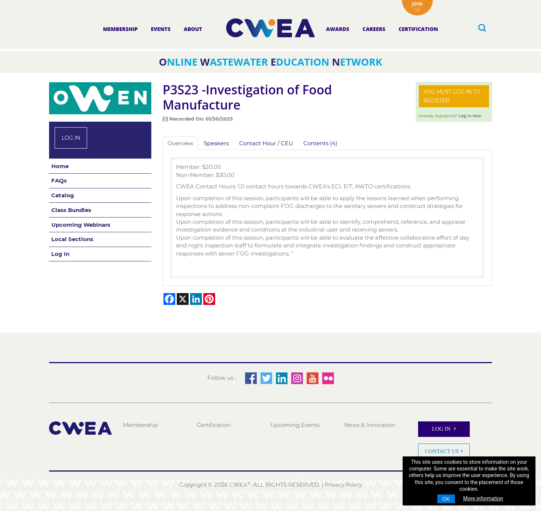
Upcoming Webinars (80, 224)
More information (483, 498)
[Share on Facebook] (169, 299)
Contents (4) (320, 143)
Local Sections (72, 239)
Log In (71, 138)
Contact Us (442, 451)
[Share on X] (182, 299)
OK (446, 499)
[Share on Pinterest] (209, 299)
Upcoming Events (295, 424)
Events (160, 28)
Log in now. (470, 115)
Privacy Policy (343, 484)
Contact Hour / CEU (266, 143)
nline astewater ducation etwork (270, 62)
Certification (418, 28)
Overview (180, 143)
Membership (120, 28)
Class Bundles (71, 209)
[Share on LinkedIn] (196, 299)
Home (60, 166)
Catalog (62, 195)
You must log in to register (451, 96)
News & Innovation (370, 424)
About (193, 28)
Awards (337, 28)
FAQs (59, 180)
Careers (373, 28)
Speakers (216, 143)
